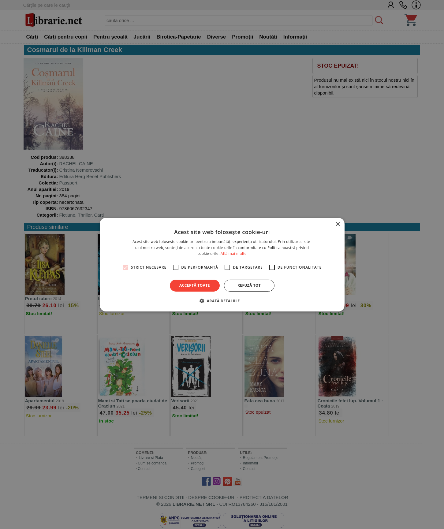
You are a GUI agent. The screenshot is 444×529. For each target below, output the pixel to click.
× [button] (337, 224)
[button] (222, 301)
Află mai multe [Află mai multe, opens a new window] (234, 253)
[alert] (222, 264)
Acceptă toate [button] (194, 285)
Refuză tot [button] (249, 285)
